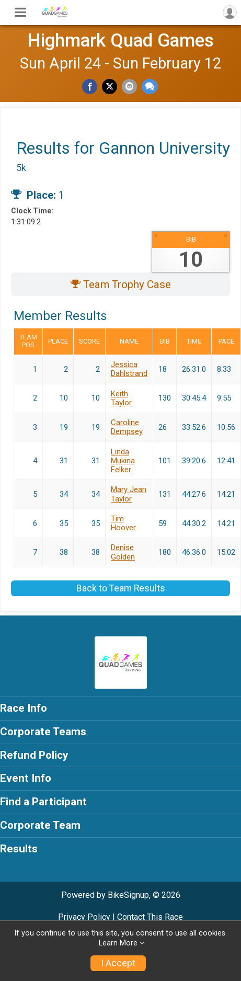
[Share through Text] (150, 86)
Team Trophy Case (121, 284)
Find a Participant (43, 801)
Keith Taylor (121, 398)
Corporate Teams (43, 731)
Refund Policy (34, 755)
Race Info (23, 708)
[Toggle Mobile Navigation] (20, 12)
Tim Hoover (123, 523)
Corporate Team (40, 825)
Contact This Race (150, 917)
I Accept (118, 963)
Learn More (118, 943)
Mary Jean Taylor (128, 494)
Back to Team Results (120, 588)
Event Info (25, 778)
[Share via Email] (129, 86)
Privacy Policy (84, 917)
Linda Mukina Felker (123, 461)
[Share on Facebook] (89, 86)
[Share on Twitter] (109, 86)
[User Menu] (230, 12)
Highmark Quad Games (120, 40)
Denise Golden (123, 552)
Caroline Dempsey (127, 427)
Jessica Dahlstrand (129, 369)
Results (19, 848)
